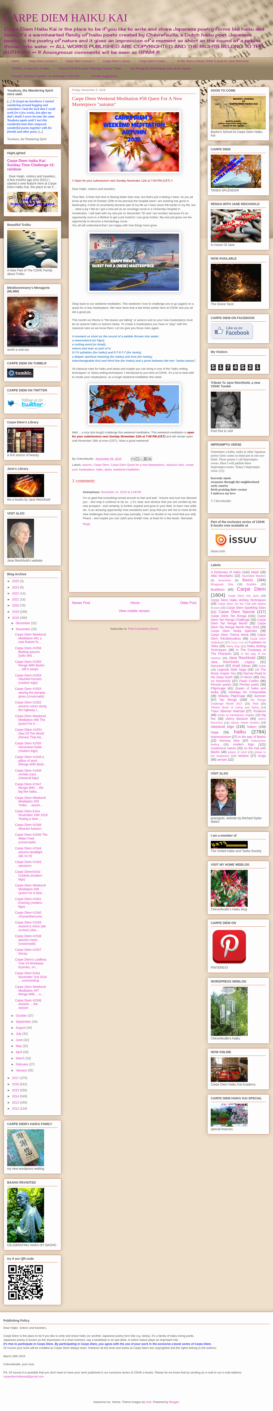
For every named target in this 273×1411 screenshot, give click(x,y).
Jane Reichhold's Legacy (233, 662)
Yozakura (259, 711)
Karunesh (217, 666)
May (19, 1046)
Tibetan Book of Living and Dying (235, 707)
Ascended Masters (254, 575)
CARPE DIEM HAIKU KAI (65, 18)
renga (262, 756)
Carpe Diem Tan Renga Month (238, 621)
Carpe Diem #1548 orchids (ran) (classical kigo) (28, 774)
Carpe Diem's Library (116, 61)
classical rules (175, 464)
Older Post (188, 603)
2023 (16, 587)
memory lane (229, 740)
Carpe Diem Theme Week (230, 634)
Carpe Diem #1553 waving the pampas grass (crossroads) (30, 692)
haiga (214, 732)
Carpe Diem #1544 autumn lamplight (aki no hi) (28, 852)
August (21, 1027)
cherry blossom (237, 718)
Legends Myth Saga (231, 669)
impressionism (221, 737)
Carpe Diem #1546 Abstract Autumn (28, 826)
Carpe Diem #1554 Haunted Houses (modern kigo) (28, 679)
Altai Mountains (222, 575)
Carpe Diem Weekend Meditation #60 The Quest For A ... (30, 719)
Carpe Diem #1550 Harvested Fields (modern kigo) (28, 747)
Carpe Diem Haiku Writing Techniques (238, 600)
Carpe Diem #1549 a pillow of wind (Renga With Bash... (30, 760)
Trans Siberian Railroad (228, 711)
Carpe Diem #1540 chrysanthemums (28, 914)
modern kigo (243, 744)
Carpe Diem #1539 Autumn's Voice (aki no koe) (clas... (30, 926)
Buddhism (218, 589)
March (20, 1058)
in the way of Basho (252, 737)
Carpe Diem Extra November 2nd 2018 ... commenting (31, 977)
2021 (16, 599)
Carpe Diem (101, 464)
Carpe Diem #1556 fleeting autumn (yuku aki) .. (28, 651)
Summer (260, 696)
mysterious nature (223, 748)
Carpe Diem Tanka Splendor (234, 631)
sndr (148, 1402)
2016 (16, 1084)
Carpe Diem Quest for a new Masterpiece (137, 464)
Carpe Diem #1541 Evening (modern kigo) (28, 902)
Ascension (224, 580)
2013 (16, 1102)
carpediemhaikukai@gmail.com (23, 1376)
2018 (16, 617)
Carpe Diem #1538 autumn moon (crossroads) (28, 939)
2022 (16, 593)
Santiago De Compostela (247, 692)
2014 (16, 1096)
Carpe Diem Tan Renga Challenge (238, 618)
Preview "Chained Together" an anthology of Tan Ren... (47, 76)
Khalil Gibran (241, 666)
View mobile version (134, 611)
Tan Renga (228, 699)
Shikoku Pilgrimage (231, 696)
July (19, 1033)
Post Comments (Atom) (143, 628)
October (22, 1015)
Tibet (255, 703)
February (22, 1064)
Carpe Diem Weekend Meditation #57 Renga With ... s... (30, 990)
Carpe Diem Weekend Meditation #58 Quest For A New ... (30, 889)
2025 (16, 581)
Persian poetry (221, 684)
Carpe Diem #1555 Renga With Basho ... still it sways (30, 665)
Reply (86, 524)
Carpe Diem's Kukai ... (153, 61)
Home (15, 61)
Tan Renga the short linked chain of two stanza (160, 68)
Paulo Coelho (249, 681)
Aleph (255, 572)
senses (222, 759)
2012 (16, 1108)
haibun (251, 727)
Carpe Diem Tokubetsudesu (238, 636)
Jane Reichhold (242, 658)
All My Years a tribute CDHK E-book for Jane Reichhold (212, 61)
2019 (16, 611)
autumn (87, 464)
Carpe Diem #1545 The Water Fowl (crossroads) (31, 838)
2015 (16, 1090)
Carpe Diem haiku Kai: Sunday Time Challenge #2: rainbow (31, 165)
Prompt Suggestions (104, 76)
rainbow (243, 756)
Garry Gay (233, 646)
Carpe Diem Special (237, 612)
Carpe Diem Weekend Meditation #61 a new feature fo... (30, 638)
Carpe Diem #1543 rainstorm (28, 863)
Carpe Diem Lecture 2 (80, 61)
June (19, 1040)
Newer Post (81, 603)
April (19, 1052)
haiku (99, 469)
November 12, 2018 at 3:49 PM (121, 492)
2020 (16, 605)
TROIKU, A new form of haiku (31, 68)
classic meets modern (245, 722)
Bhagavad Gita (222, 584)
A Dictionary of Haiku (226, 572)
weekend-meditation (126, 469)
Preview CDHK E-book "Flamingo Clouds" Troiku (89, 68)
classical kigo (222, 726)
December (23, 623)
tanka (108, 469)
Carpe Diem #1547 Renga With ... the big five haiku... (29, 788)
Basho (247, 580)
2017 (16, 1078)
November (23, 629)
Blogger (174, 1402)
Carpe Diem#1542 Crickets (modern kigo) (28, 875)
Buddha (251, 584)
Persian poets (249, 684)
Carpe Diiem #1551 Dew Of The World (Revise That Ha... (29, 733)
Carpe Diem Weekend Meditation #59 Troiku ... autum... (30, 801)
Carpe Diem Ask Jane (243, 595)
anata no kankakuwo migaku (236, 715)
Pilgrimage (218, 688)
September (24, 1021)
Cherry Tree (237, 642)
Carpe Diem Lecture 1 (42, 61)
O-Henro (246, 677)
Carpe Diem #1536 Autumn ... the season (28, 1004)
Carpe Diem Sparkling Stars (246, 607)
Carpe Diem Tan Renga (228, 616)
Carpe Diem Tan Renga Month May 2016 (238, 625)
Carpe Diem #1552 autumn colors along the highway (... (31, 706)
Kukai (262, 666)
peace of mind (237, 752)
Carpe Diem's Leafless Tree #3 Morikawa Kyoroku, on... (30, 963)
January (22, 1070)
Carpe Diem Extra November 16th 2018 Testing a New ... (31, 815)
